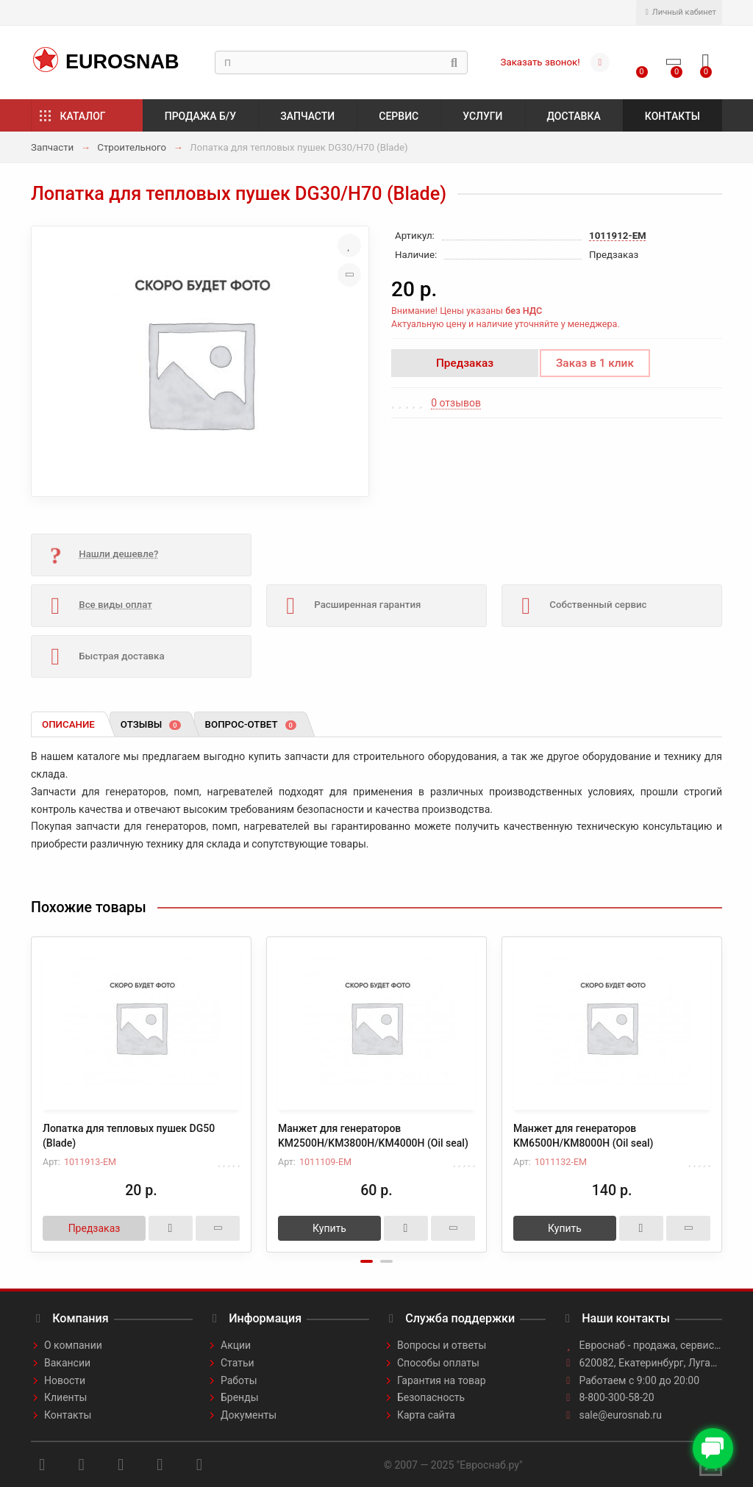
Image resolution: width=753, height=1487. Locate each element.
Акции (236, 1345)
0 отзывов (456, 403)
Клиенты (65, 1397)
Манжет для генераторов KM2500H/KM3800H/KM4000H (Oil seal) (373, 1135)
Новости (64, 1380)
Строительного (131, 147)
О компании (73, 1345)
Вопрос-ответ (250, 724)
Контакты (672, 116)
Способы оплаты (438, 1363)
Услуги (482, 116)
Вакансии (67, 1363)
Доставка (574, 116)
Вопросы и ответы (441, 1345)
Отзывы (151, 724)
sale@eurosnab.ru (621, 1415)
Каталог (83, 116)
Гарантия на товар (441, 1380)
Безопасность (431, 1397)
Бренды (240, 1397)
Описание (68, 724)
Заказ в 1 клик (595, 363)
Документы (248, 1415)
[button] (366, 1261)
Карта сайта (426, 1415)
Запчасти (307, 116)
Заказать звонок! (540, 62)
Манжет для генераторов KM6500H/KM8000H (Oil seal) (583, 1135)
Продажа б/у (200, 116)
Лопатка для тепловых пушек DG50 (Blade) (129, 1135)
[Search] (341, 62)
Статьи (237, 1363)
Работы (239, 1380)
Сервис (398, 116)
